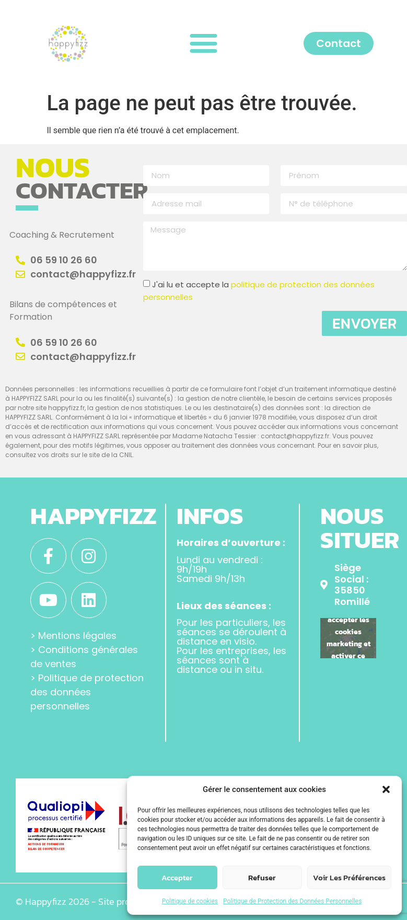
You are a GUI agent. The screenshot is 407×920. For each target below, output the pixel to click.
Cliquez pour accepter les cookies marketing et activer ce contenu (348, 637)
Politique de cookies (190, 901)
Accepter (177, 877)
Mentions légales (77, 635)
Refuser (262, 877)
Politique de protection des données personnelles (87, 692)
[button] (386, 789)
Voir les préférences (349, 877)
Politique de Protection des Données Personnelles (292, 901)
